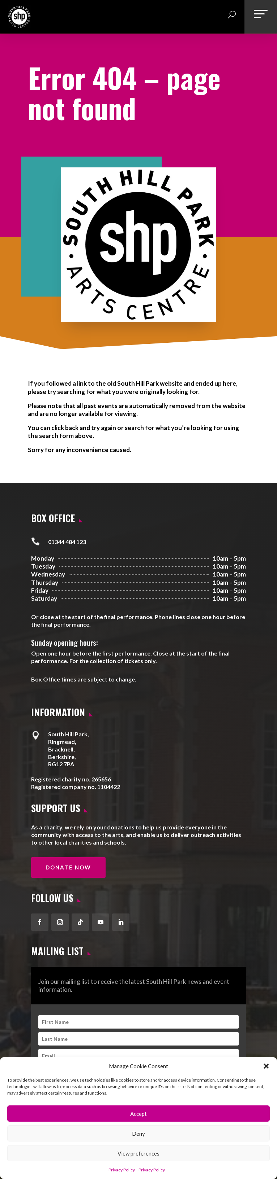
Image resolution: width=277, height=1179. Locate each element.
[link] (19, 25)
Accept (138, 1113)
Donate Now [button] (68, 867)
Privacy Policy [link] (121, 1170)
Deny (138, 1133)
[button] (266, 1066)
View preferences (138, 1153)
